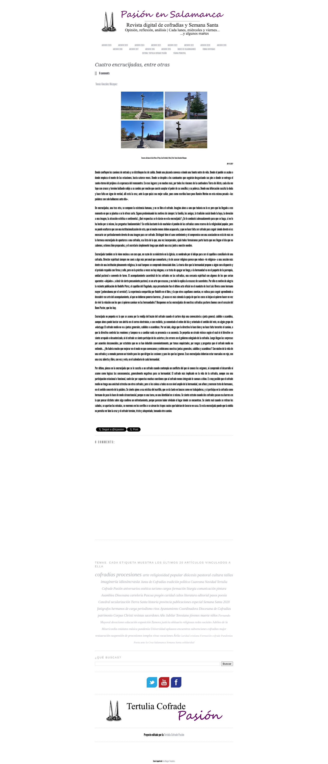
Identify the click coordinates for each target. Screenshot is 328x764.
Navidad (210, 582)
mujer (222, 629)
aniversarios (131, 588)
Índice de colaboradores (187, 49)
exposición (144, 622)
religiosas (188, 622)
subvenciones (199, 629)
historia (153, 602)
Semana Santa (174, 642)
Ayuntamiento (169, 608)
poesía (222, 595)
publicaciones (182, 602)
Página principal (179, 53)
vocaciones (166, 635)
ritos (156, 608)
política (185, 582)
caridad (169, 595)
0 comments (104, 73)
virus (156, 635)
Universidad (158, 629)
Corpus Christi (123, 615)
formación (179, 588)
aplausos (171, 629)
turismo (157, 588)
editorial (203, 595)
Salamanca (160, 642)
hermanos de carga (124, 608)
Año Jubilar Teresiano (174, 615)
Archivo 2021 (189, 45)
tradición (173, 582)
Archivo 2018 (117, 49)
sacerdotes (152, 615)
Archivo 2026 (106, 45)
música (133, 629)
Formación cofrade (210, 635)
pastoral (204, 575)
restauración (102, 635)
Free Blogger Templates (168, 760)
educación (131, 622)
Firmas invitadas (208, 49)
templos (147, 635)
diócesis (190, 575)
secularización (120, 602)
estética (146, 588)
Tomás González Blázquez (106, 84)
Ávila (177, 635)
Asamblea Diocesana (115, 595)
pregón (159, 595)
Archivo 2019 (221, 45)
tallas (228, 575)
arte (146, 575)
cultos (179, 595)
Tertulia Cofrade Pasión (174, 734)
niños (214, 615)
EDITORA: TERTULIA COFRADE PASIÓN (154, 53)
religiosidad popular (166, 575)
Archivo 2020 (205, 45)
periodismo (145, 608)
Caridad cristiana (190, 635)
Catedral (104, 602)
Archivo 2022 (172, 45)
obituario (176, 622)
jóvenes (195, 615)
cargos (167, 588)
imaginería (109, 581)
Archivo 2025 (123, 45)
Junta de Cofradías (153, 582)
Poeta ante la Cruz (144, 642)
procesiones (128, 574)
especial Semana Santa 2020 (211, 602)
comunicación (206, 588)
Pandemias (227, 635)
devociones (117, 622)
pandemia (144, 629)
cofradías (105, 574)
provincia (165, 602)
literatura (190, 595)
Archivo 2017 (133, 49)
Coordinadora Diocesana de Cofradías (205, 608)
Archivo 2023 (156, 45)
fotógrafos (104, 608)
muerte (205, 615)
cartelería (136, 595)
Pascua (149, 595)
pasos (213, 595)
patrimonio (105, 615)
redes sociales (203, 622)
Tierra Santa (139, 602)
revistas (139, 615)
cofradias (213, 629)
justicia (166, 622)
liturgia (191, 588)
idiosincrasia (129, 581)
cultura (217, 575)
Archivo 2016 (150, 49)
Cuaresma (197, 582)
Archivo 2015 (166, 49)
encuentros (183, 629)
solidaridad (188, 642)
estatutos (123, 629)
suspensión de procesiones (126, 635)
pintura (221, 588)
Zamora (156, 622)
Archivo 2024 (140, 45)
